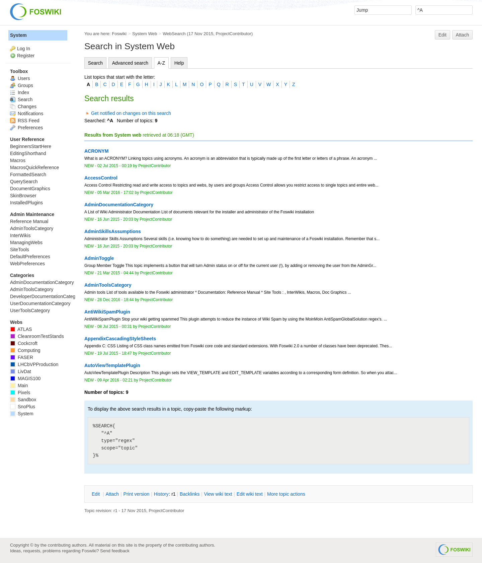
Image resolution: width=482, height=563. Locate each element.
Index (19, 92)
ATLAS (21, 329)
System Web (144, 33)
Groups (21, 85)
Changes (23, 106)
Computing (25, 350)
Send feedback (115, 550)
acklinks (189, 494)
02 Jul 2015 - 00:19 (114, 165)
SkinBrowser (23, 195)
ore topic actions (286, 494)
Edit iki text (250, 494)
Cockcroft (23, 343)
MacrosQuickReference (34, 167)
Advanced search (130, 63)
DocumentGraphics (30, 188)
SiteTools (19, 249)
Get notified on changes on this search (131, 113)
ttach (112, 494)
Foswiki (119, 33)
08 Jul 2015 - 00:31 (114, 326)
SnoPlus (22, 406)
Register (25, 55)
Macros (17, 160)
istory (161, 494)
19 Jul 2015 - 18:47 (114, 353)
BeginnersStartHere (30, 146)
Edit (442, 35)
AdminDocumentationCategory (42, 282)
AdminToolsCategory (31, 228)
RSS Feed (24, 120)
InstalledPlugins (26, 202)
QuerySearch (23, 181)
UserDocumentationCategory (40, 303)
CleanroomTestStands (37, 336)
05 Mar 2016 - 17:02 (115, 192)
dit (96, 494)
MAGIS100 (25, 378)
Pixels (20, 392)
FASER (21, 357)
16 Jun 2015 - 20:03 (115, 219)
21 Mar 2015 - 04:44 (115, 273)
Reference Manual (29, 221)
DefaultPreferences (30, 256)
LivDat (20, 371)
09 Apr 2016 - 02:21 (115, 380)
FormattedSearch (28, 174)
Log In (23, 48)
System (18, 35)
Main (19, 385)
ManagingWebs (26, 242)
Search (95, 63)
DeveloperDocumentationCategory (46, 296)
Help (179, 63)
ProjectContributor (233, 33)
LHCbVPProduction (34, 364)
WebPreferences (27, 263)
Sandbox (23, 399)
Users (20, 78)
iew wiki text (218, 494)
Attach (462, 35)
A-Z (161, 63)
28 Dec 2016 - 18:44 (115, 299)
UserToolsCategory (30, 310)
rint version (137, 494)
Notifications (26, 113)
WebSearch (174, 33)
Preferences (26, 127)
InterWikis (20, 235)
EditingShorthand (28, 153)
